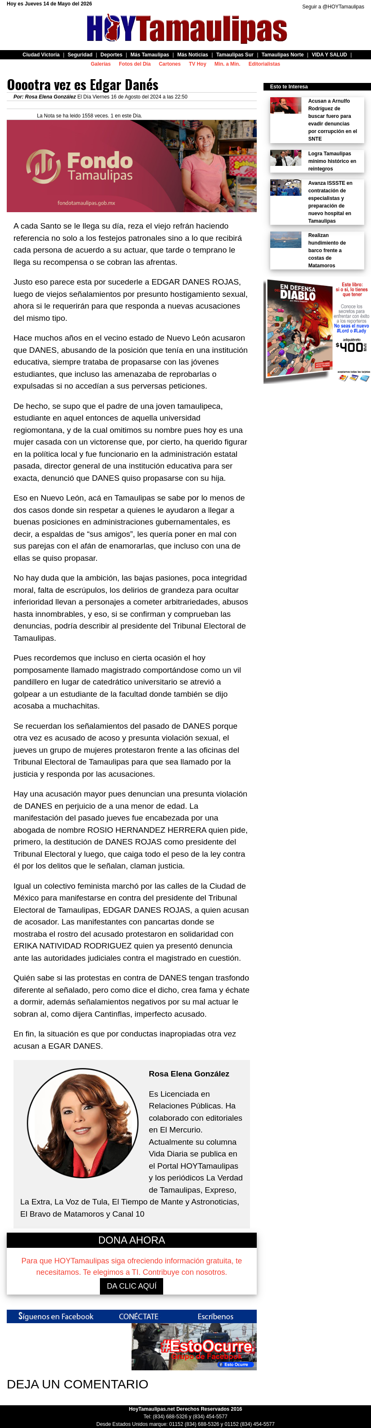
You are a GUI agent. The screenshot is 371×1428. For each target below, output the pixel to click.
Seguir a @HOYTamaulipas (333, 7)
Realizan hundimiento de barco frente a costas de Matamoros (327, 250)
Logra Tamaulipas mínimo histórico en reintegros (332, 161)
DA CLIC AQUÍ (131, 1286)
